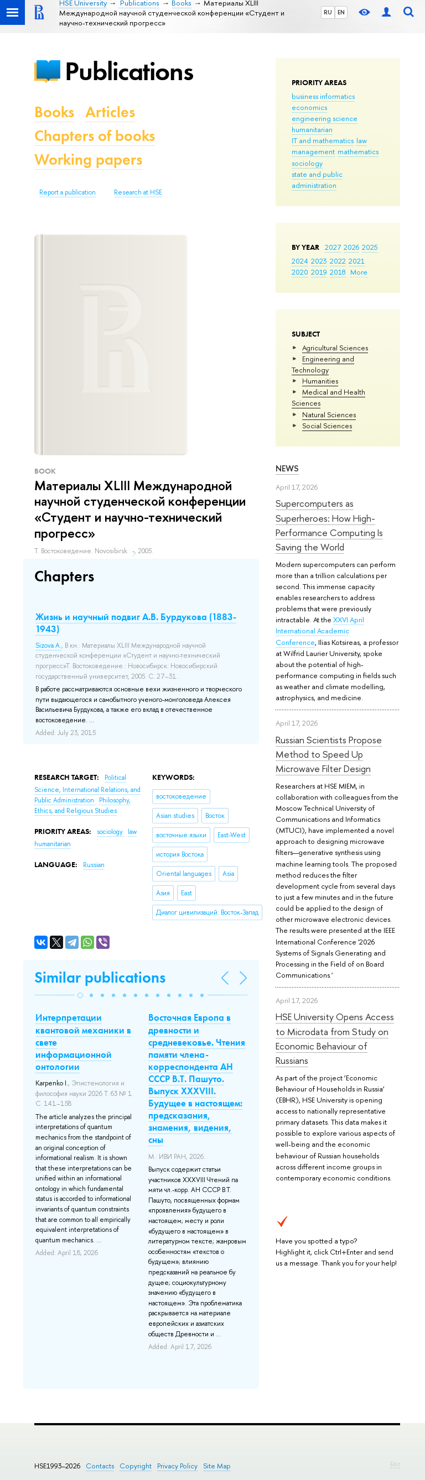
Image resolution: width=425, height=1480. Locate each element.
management (313, 151)
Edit (395, 1464)
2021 (357, 261)
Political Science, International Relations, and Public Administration (87, 789)
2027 (333, 247)
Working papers (88, 159)
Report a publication (67, 192)
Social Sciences (327, 426)
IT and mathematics (323, 140)
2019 (319, 272)
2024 (300, 261)
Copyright (136, 1466)
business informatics (323, 96)
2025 (370, 247)
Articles (110, 112)
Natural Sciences (329, 414)
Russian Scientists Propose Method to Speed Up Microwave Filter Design (329, 754)
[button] (80, 995)
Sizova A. (48, 645)
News (287, 468)
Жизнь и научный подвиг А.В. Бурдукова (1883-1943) (135, 623)
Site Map (217, 1466)
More (358, 272)
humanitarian (312, 129)
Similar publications (99, 977)
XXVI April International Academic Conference (320, 631)
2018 (338, 272)
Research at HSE (138, 192)
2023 (319, 261)
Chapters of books (94, 135)
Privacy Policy (177, 1466)
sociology (307, 163)
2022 (338, 261)
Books (54, 112)
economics (309, 107)
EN (341, 12)
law (361, 140)
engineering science (324, 118)
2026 (351, 247)
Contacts (100, 1466)
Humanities (320, 381)
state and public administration (317, 179)
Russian (94, 864)
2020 (300, 272)
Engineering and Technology (323, 364)
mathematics (358, 151)
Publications (129, 71)
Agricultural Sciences (335, 348)
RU (328, 12)
